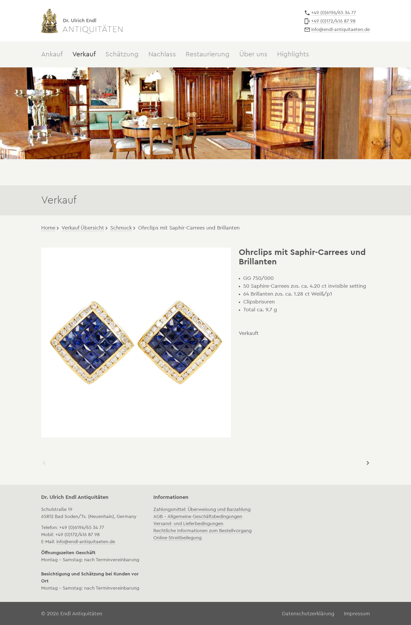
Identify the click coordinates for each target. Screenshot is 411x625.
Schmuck (121, 227)
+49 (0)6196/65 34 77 (333, 12)
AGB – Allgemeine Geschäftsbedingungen (197, 516)
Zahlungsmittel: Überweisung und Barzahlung (202, 508)
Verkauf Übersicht (83, 227)
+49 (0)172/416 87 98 (333, 21)
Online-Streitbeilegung (177, 537)
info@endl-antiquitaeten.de (340, 29)
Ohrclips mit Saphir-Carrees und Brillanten (189, 227)
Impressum (357, 613)
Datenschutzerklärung (308, 613)
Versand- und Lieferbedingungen (188, 523)
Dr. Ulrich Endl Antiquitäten (81, 20)
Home (48, 227)
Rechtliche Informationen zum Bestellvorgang (202, 530)
